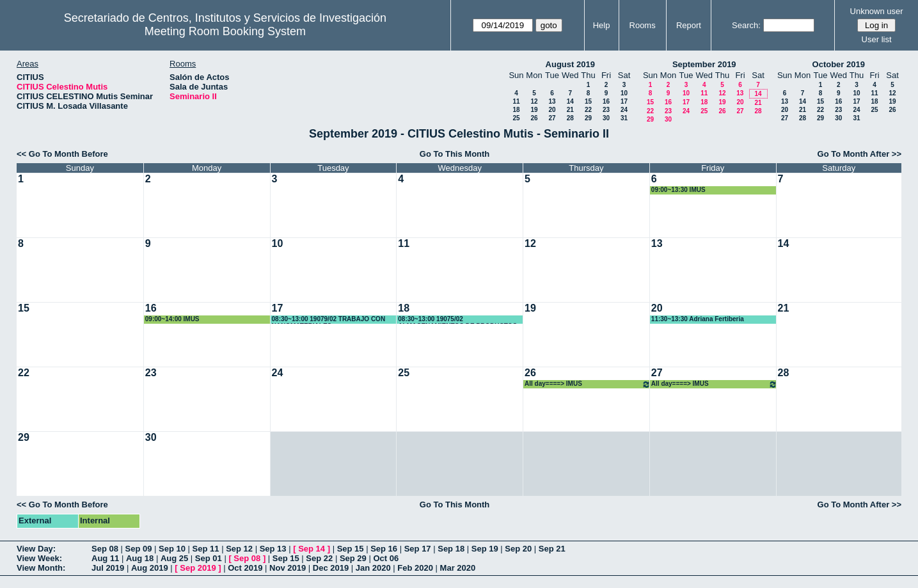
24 (624, 109)
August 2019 (570, 64)
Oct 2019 (245, 568)
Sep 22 (319, 558)
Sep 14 (311, 548)
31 (624, 118)
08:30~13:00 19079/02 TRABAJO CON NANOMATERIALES (329, 319)
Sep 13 (273, 548)
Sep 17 (417, 548)
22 (588, 109)
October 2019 (838, 64)
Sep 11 (206, 548)
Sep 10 (172, 548)
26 (533, 118)
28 (570, 118)
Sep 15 (350, 548)
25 (515, 118)
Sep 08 (104, 548)
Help (601, 25)
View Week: (39, 558)
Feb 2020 (415, 568)
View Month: (41, 568)
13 (551, 101)
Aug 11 (105, 558)
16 (606, 101)
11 (515, 101)
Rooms (642, 25)
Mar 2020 (458, 568)
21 (570, 109)
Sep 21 (552, 548)
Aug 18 (140, 558)
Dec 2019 (331, 568)
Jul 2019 (107, 568)
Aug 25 (174, 558)
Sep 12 (239, 548)
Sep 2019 (198, 568)
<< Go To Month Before (62, 154)
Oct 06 (386, 558)
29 (588, 118)
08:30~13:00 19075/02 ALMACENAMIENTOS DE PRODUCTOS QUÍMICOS (457, 319)
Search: (746, 25)
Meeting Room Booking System (225, 31)
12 (533, 101)
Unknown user (876, 11)
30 (606, 118)
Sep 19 (484, 548)
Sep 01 (208, 558)
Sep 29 (353, 558)
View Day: (36, 548)
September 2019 (704, 64)
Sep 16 (383, 548)
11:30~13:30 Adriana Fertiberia (697, 318)
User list (877, 39)
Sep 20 (518, 548)
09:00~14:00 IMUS (172, 318)
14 (570, 101)
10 (624, 93)
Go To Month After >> (859, 154)
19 (533, 109)
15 (588, 101)
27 (551, 118)
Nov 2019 (287, 568)
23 (606, 109)
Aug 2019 (149, 568)
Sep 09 (138, 548)
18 (515, 109)
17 (624, 101)
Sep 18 (451, 548)
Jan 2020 (373, 568)
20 (551, 109)
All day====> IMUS (588, 384)
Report (688, 25)
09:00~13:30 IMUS (678, 189)
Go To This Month (455, 154)
